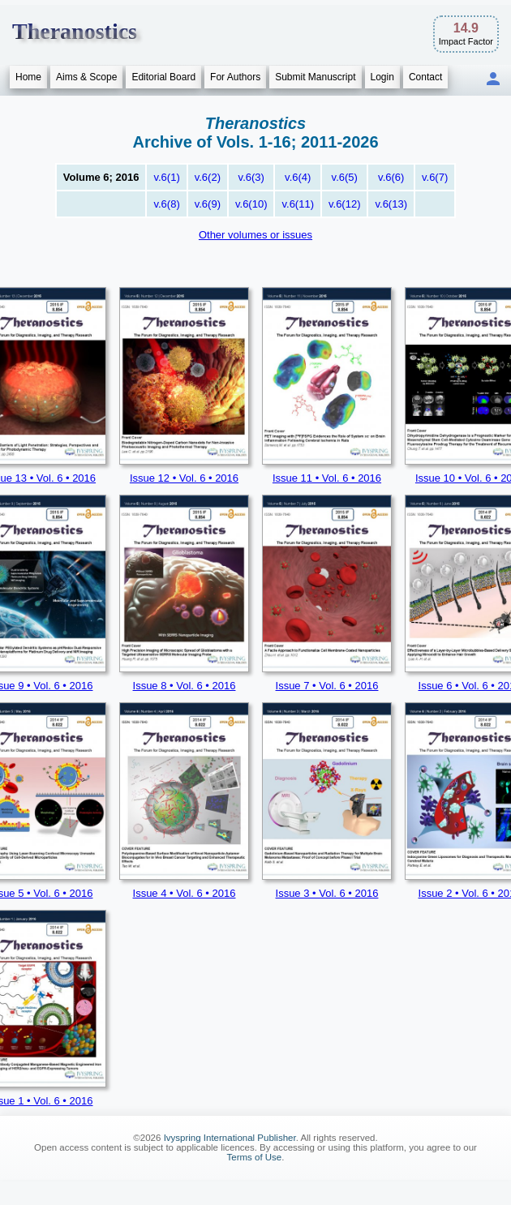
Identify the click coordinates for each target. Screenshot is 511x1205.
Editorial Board (163, 77)
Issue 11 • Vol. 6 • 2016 (327, 478)
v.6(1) (166, 177)
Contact (425, 77)
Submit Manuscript (315, 77)
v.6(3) (251, 177)
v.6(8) (166, 204)
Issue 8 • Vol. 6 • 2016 (184, 686)
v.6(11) (297, 204)
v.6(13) (391, 204)
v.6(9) (208, 204)
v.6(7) (435, 177)
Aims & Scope (86, 77)
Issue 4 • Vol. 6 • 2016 (184, 893)
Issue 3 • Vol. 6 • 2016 (327, 893)
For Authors (235, 77)
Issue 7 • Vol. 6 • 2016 (327, 686)
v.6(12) (344, 204)
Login (382, 77)
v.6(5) (345, 177)
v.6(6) (391, 177)
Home (28, 77)
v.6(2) (208, 177)
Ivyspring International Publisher (230, 1138)
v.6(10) (251, 204)
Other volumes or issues (255, 235)
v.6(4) (298, 177)
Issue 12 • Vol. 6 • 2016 (184, 478)
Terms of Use (254, 1157)
